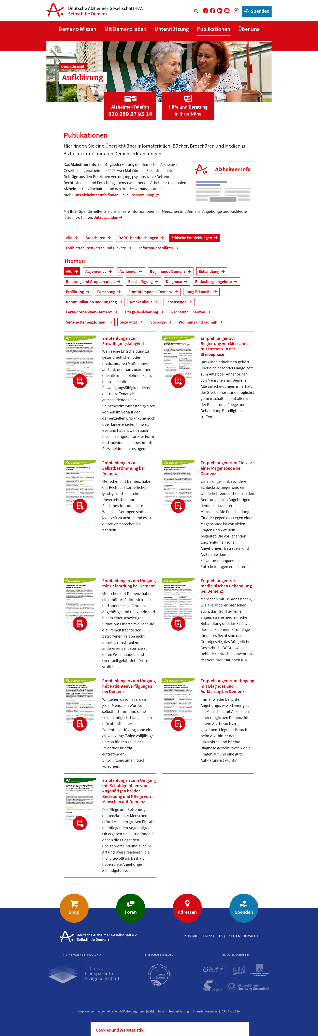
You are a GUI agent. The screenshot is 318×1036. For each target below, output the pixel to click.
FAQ (222, 935)
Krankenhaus (141, 301)
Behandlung (209, 271)
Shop (74, 912)
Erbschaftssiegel (159, 954)
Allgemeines (96, 271)
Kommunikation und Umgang (91, 301)
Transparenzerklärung (82, 954)
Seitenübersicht (243, 935)
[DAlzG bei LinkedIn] (219, 10)
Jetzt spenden (106, 217)
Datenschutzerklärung (173, 1011)
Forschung (106, 291)
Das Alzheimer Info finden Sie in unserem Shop (114, 194)
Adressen (187, 912)
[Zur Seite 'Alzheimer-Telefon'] (130, 102)
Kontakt (191, 935)
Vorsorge (158, 322)
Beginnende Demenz (168, 271)
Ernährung (75, 291)
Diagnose (174, 281)
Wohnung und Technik (198, 322)
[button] (77, 29)
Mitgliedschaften (235, 954)
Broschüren (95, 237)
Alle (69, 237)
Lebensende (176, 301)
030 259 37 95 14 (130, 114)
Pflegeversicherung (142, 311)
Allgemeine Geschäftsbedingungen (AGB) (126, 1011)
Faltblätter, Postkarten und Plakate (96, 247)
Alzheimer (128, 271)
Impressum (86, 1011)
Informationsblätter (156, 247)
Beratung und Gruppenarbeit (91, 281)
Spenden (255, 11)
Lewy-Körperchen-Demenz (89, 311)
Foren (131, 912)
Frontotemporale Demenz (150, 291)
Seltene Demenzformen (86, 322)
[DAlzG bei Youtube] (227, 10)
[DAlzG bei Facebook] (212, 10)
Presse (209, 935)
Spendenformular (205, 1011)
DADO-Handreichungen (138, 237)
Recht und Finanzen (188, 311)
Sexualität (129, 322)
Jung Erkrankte (199, 291)
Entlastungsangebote (214, 281)
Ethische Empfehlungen (192, 237)
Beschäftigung (141, 281)
